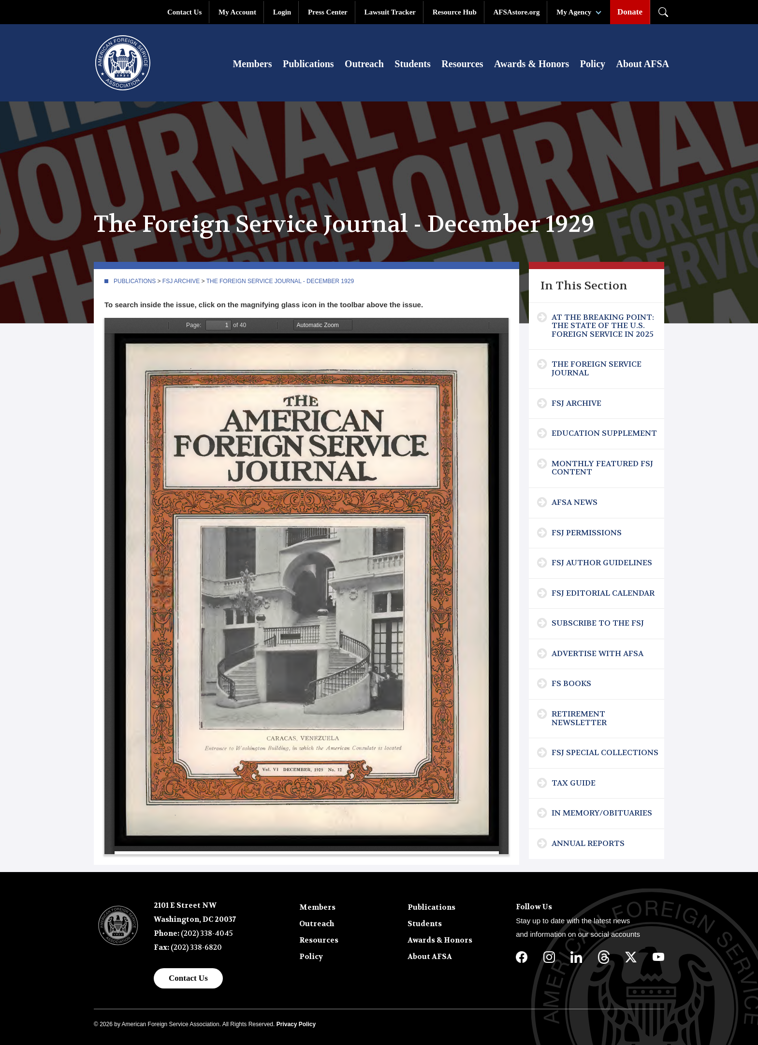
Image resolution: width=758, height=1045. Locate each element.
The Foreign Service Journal (596, 368)
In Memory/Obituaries (602, 813)
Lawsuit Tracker (390, 12)
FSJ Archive (181, 281)
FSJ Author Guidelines (602, 563)
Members (252, 63)
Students (412, 63)
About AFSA (642, 63)
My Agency (573, 12)
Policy (592, 63)
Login (282, 12)
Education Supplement (604, 433)
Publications (308, 63)
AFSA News (575, 502)
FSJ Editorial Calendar (603, 593)
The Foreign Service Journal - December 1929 (280, 281)
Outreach (364, 63)
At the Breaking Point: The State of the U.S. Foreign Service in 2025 (603, 325)
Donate (629, 11)
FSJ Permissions (587, 533)
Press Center (328, 12)
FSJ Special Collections (605, 752)
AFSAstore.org (517, 12)
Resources (462, 63)
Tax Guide (574, 783)
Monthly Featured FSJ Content (602, 467)
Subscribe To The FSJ (598, 623)
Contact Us (184, 12)
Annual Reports (588, 843)
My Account (237, 12)
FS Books (571, 683)
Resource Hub (455, 12)
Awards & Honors (531, 63)
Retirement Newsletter (579, 718)
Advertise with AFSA (597, 653)
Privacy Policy (296, 1024)
